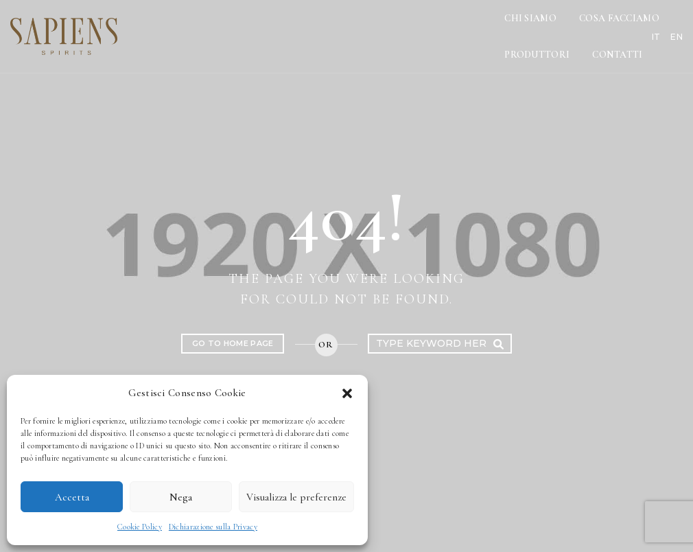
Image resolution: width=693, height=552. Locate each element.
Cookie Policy (139, 526)
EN (663, 26)
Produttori (522, 26)
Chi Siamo (339, 26)
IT (642, 26)
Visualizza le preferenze (296, 497)
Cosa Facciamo (427, 26)
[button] (347, 393)
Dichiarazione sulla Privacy (213, 526)
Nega (180, 497)
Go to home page (233, 343)
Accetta (72, 497)
